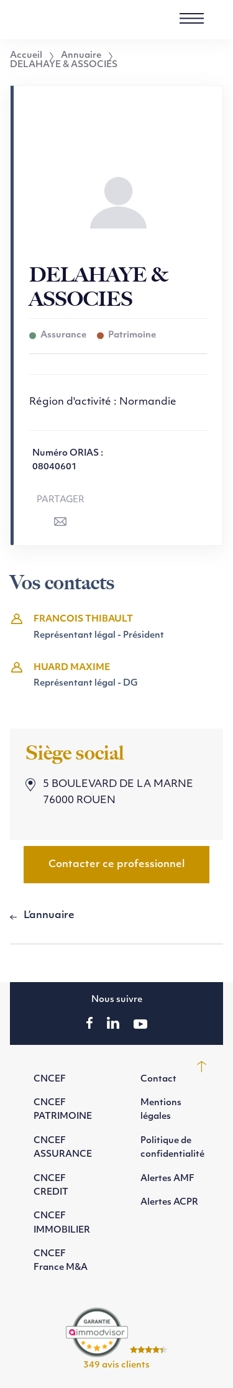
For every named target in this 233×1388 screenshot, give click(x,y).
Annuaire (81, 56)
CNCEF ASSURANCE (63, 1147)
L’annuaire (49, 916)
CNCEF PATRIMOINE (63, 1109)
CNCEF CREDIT (51, 1185)
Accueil (26, 56)
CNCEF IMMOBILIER (62, 1222)
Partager (61, 500)
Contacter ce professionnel (116, 865)
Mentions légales (160, 1109)
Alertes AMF (167, 1178)
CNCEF (50, 1079)
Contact (158, 1079)
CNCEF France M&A (61, 1260)
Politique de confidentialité (172, 1147)
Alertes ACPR (169, 1202)
